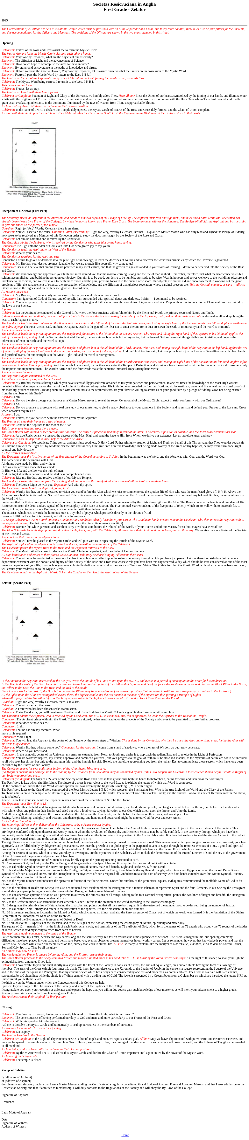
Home (125, 1135)
